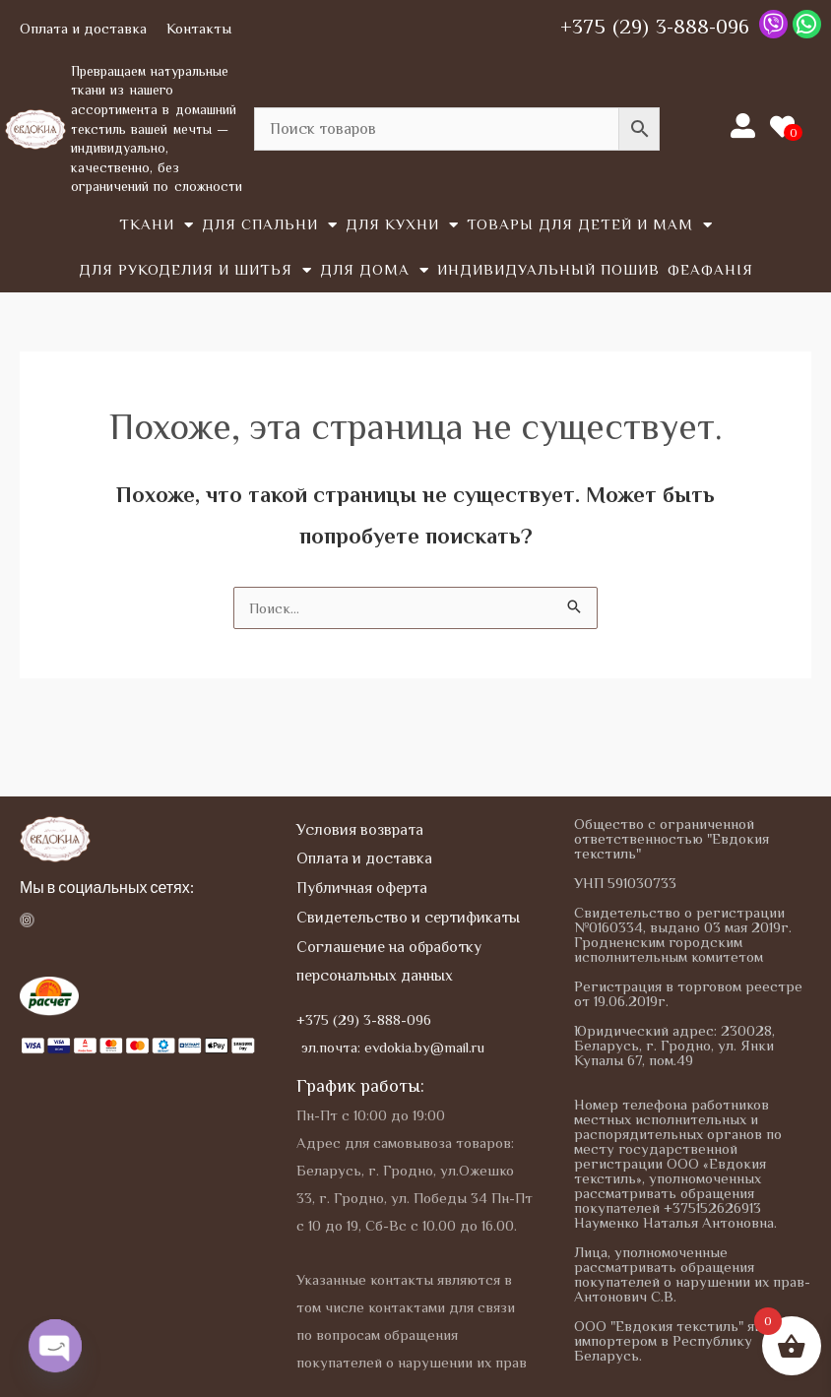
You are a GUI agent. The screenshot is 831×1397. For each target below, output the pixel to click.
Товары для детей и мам (590, 225)
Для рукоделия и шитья (195, 270)
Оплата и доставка (83, 28)
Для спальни (270, 225)
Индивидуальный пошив (548, 269)
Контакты (198, 28)
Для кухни (402, 225)
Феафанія (710, 269)
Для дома (374, 270)
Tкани (156, 225)
